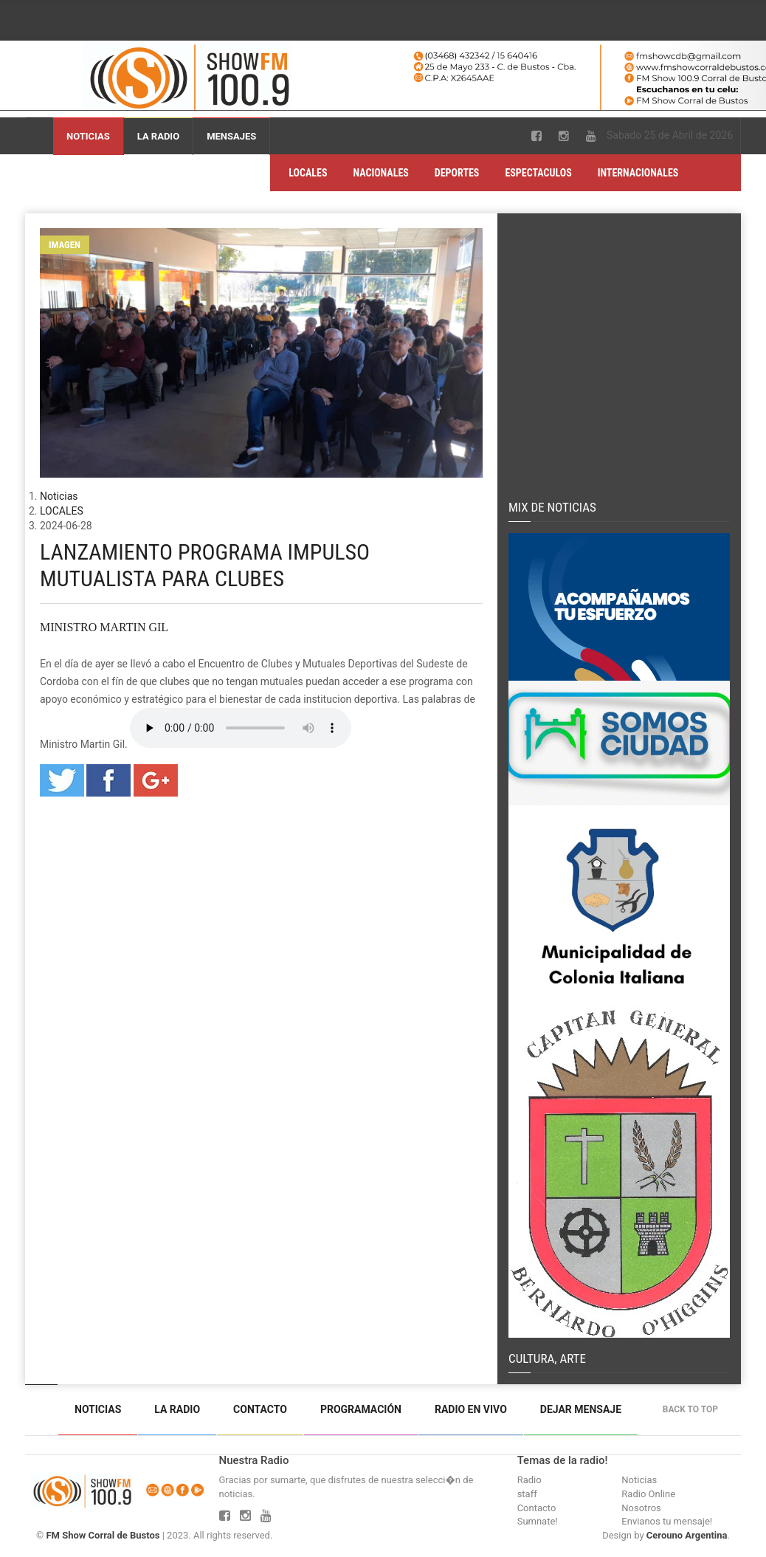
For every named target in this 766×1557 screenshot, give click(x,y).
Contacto (260, 1409)
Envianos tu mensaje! (666, 1521)
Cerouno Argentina (687, 1535)
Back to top (694, 1409)
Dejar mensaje (580, 1409)
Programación (360, 1409)
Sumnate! (537, 1521)
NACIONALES (381, 173)
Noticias (88, 136)
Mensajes (231, 136)
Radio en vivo (471, 1409)
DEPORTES (457, 173)
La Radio (158, 136)
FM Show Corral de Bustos (102, 1535)
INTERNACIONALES (638, 173)
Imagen (64, 244)
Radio (529, 1479)
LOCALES (308, 173)
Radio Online (648, 1493)
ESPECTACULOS (538, 173)
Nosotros (640, 1507)
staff (527, 1493)
